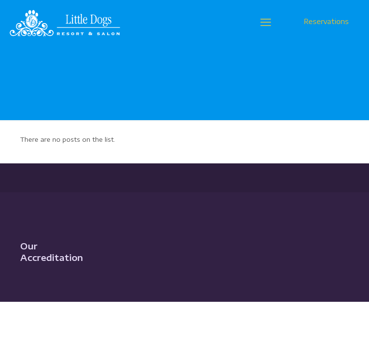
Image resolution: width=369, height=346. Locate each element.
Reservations (326, 21)
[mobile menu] (266, 21)
